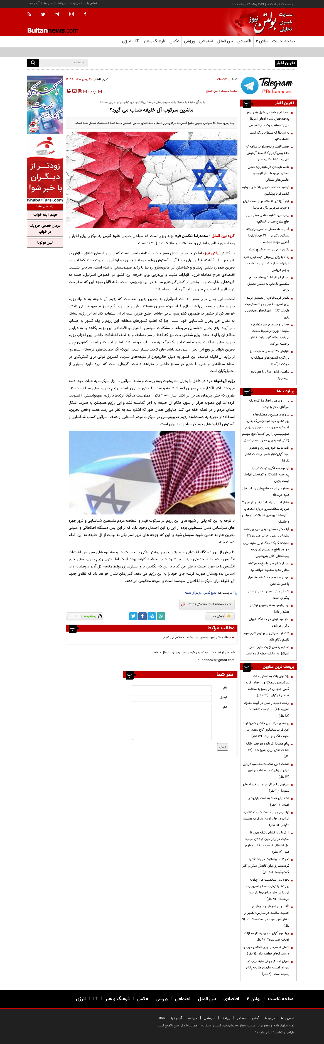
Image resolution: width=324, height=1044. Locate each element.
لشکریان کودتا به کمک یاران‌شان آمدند (268, 801)
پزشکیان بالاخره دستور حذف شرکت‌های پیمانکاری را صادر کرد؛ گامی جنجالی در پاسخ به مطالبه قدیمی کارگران (267, 686)
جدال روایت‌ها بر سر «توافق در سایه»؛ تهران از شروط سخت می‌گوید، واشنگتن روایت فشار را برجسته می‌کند (268, 334)
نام (225, 687)
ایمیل (223, 697)
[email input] (172, 698)
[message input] (172, 722)
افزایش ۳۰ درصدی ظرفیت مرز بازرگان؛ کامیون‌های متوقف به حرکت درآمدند (269, 358)
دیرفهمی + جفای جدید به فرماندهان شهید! (266, 787)
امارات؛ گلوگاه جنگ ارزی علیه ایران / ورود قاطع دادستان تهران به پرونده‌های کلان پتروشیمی (266, 550)
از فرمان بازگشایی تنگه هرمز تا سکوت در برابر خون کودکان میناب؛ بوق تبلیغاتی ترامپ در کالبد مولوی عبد (267, 842)
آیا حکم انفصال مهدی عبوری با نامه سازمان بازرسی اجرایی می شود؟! (266, 532)
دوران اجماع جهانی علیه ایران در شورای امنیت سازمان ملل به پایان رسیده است (267, 968)
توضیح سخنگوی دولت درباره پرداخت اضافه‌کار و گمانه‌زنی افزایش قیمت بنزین (266, 475)
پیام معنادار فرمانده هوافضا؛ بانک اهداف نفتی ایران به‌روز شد (267, 750)
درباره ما (75, 3)
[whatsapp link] (161, 616)
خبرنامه (48, 3)
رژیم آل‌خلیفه (193, 593)
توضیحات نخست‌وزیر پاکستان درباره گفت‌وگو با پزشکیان (265, 190)
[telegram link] (152, 616)
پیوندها (61, 3)
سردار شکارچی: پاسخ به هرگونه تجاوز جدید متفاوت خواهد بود (268, 566)
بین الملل (212, 91)
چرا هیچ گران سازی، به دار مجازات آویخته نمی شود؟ (266, 936)
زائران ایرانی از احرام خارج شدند (269, 249)
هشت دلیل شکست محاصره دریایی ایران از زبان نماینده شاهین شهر (266, 770)
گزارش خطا (220, 616)
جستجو (241, 1018)
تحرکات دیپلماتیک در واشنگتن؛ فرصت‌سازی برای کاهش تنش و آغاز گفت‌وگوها (265, 866)
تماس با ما (90, 3)
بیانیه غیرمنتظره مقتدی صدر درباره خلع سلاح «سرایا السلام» (267, 218)
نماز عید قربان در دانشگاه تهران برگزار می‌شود (269, 622)
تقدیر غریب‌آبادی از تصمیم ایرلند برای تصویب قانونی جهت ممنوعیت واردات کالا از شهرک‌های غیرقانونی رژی (267, 307)
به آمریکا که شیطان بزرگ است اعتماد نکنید (269, 136)
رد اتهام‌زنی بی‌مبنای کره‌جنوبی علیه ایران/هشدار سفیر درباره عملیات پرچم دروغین (266, 263)
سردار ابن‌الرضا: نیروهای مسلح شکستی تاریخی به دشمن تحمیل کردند (268, 284)
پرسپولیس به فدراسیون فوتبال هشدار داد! (269, 608)
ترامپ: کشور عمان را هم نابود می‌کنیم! (270, 375)
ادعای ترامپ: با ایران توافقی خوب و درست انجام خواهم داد (266, 950)
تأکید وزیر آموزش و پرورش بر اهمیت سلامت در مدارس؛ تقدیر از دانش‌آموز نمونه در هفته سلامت (265, 916)
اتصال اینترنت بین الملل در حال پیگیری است (268, 594)
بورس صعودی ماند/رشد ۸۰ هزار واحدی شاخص (268, 580)
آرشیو (255, 1018)
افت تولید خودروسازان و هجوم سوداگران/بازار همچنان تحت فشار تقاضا (267, 454)
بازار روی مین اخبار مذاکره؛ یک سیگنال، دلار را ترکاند (269, 404)
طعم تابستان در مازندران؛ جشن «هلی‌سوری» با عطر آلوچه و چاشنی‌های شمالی (268, 173)
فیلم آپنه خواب (45, 215)
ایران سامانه (264, 1032)
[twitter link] (133, 616)
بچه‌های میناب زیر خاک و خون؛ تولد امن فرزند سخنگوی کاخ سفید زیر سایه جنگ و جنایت (266, 730)
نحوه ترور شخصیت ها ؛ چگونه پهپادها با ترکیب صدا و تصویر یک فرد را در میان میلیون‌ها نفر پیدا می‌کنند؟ (267, 889)
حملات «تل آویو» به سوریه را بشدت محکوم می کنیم (197, 637)
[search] (33, 63)
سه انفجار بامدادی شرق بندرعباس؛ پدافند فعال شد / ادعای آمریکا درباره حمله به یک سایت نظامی (210, 62)
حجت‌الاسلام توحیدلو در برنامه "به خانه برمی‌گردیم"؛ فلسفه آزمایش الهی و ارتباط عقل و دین (267, 153)
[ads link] (268, 85)
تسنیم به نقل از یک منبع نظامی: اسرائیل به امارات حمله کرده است (267, 650)
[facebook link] (142, 616)
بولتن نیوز (211, 253)
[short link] (210, 604)
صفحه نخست (283, 41)
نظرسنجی (209, 1018)
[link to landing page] (269, 22)
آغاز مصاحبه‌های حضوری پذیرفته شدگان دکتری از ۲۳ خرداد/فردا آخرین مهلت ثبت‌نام (267, 236)
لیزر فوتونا (45, 243)
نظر (225, 707)
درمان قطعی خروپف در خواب (45, 229)
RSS (162, 1018)
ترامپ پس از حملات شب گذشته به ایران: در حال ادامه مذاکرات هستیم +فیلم (266, 819)
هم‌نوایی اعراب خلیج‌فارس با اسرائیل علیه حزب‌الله (265, 491)
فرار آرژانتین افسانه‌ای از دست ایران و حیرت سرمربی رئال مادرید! (266, 204)
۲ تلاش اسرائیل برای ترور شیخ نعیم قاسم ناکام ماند (266, 636)
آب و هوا (34, 3)
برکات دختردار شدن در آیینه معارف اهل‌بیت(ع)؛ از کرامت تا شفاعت (266, 709)
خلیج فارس (210, 593)
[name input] (172, 688)
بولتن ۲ (261, 41)
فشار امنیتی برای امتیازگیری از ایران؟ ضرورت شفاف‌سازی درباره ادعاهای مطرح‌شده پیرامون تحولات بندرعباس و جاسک (265, 512)
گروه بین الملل (223, 236)
